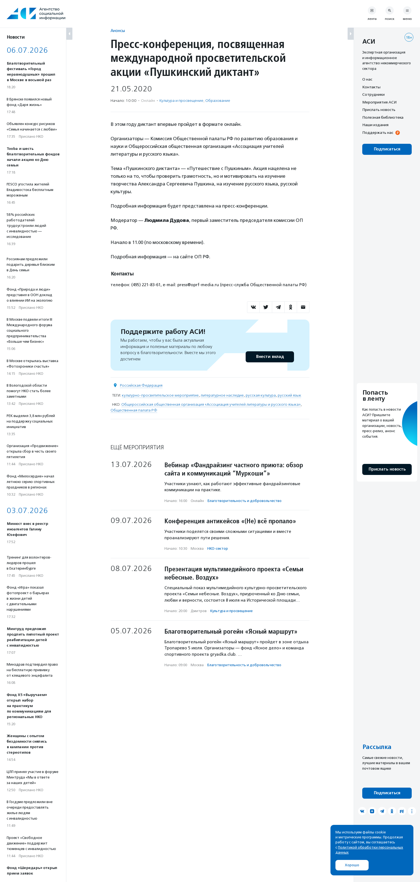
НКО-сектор (217, 548)
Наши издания (375, 125)
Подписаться (387, 149)
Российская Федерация (141, 385)
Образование (217, 100)
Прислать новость (378, 109)
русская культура (261, 395)
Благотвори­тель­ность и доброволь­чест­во (245, 501)
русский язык (289, 395)
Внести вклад (270, 356)
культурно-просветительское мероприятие (160, 395)
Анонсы (118, 30)
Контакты (371, 87)
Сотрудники (373, 94)
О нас (367, 79)
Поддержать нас (377, 132)
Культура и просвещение (181, 100)
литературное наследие (222, 395)
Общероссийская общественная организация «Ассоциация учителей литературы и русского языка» (211, 404)
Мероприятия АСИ (379, 102)
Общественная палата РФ (134, 410)
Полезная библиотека (382, 117)
